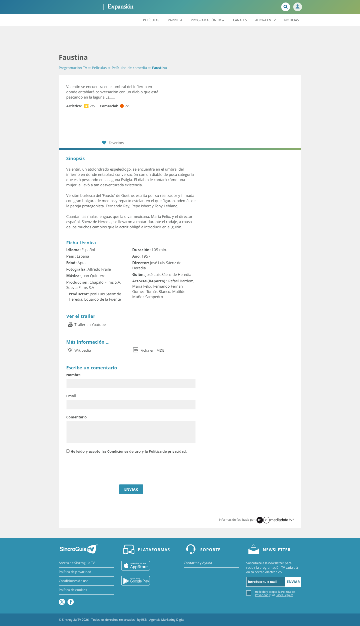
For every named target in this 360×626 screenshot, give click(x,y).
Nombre (73, 374)
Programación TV (207, 20)
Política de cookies (73, 590)
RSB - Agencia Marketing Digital (163, 619)
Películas (151, 20)
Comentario (76, 417)
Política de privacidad (167, 451)
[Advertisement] (180, 40)
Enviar (293, 581)
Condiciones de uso (124, 451)
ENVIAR (131, 489)
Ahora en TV (265, 20)
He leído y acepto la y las (275, 593)
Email (71, 395)
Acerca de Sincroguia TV (77, 563)
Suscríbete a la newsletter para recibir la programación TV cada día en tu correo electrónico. (272, 567)
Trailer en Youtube (86, 324)
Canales (240, 20)
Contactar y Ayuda (198, 563)
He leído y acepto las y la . (128, 451)
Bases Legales (284, 595)
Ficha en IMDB (148, 350)
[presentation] (104, 469)
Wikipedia (78, 350)
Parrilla (175, 20)
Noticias (291, 20)
